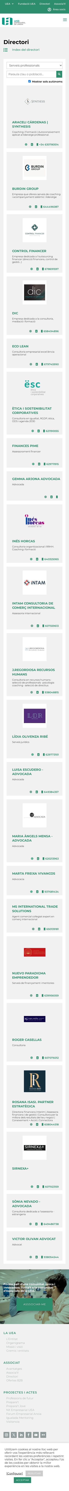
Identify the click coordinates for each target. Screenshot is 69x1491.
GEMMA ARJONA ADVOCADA (36, 479)
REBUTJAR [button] (34, 1473)
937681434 (50, 891)
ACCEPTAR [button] (22, 1480)
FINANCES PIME (25, 446)
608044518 (50, 1124)
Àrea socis (59, 9)
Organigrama (15, 1343)
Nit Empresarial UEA (20, 1410)
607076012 (50, 1057)
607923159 (51, 1186)
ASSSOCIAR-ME (34, 1304)
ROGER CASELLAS (27, 1040)
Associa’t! (60, 3)
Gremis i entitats (17, 1350)
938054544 (50, 1257)
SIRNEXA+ (20, 1168)
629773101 (51, 754)
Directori (45, 3)
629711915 (51, 464)
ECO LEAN (20, 346)
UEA (7, 3)
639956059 (50, 995)
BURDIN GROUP (25, 189)
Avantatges (14, 1368)
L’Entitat (12, 1339)
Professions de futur (19, 1398)
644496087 (50, 206)
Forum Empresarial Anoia (23, 1414)
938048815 (50, 692)
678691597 (50, 269)
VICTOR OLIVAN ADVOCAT (34, 1239)
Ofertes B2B (14, 1380)
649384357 (50, 792)
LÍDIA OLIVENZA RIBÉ (30, 736)
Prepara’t (12, 1402)
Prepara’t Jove (16, 1406)
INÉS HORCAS (23, 541)
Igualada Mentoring (19, 1417)
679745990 (50, 364)
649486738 (50, 1224)
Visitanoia (13, 1421)
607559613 (51, 626)
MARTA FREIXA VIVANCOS (33, 873)
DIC (15, 313)
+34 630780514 (48, 144)
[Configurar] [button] (14, 1473)
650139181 (51, 929)
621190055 (51, 431)
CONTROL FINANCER (29, 251)
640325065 (50, 559)
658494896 (50, 331)
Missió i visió (14, 1347)
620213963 (51, 858)
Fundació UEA (27, 3)
